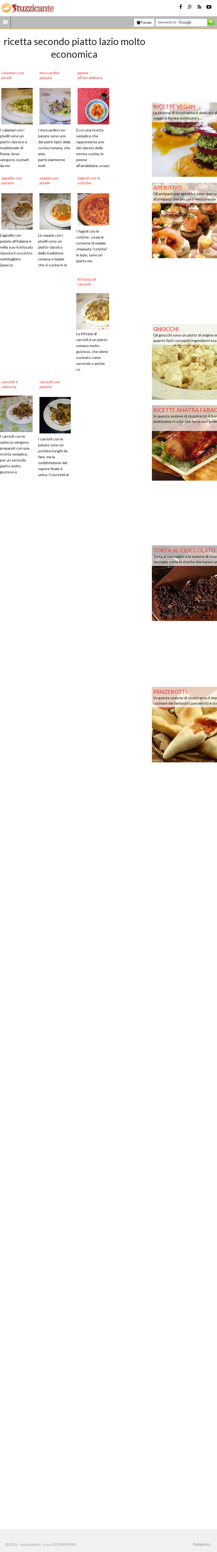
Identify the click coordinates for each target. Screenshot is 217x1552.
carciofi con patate (49, 384)
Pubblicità (201, 1544)
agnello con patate (11, 180)
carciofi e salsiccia (9, 384)
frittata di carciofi (87, 281)
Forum (144, 22)
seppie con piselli (48, 180)
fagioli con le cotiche (89, 180)
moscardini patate (49, 75)
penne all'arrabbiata (90, 75)
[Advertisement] (62, 701)
